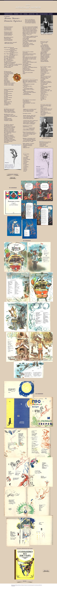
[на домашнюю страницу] (13, 174)
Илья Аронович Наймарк (28, 10)
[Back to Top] (13, 177)
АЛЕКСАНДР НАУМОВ (28, 7)
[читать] (24, 581)
